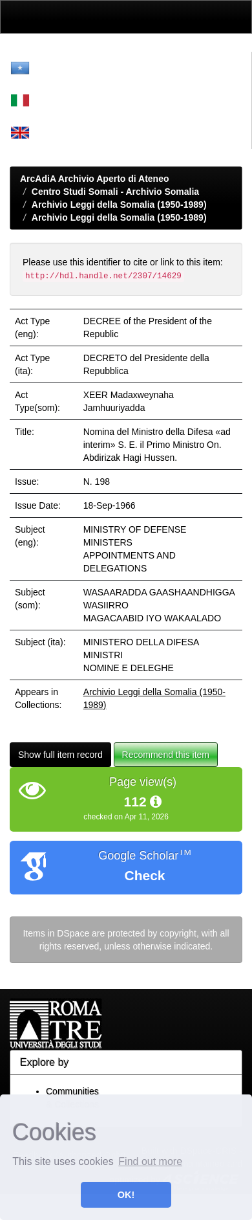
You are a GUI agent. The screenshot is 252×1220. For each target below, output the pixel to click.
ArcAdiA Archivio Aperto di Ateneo (94, 178)
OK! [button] (126, 1195)
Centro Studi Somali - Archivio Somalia (115, 191)
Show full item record (60, 754)
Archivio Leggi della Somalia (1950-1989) (119, 204)
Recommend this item (165, 754)
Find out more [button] (150, 1161)
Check (144, 875)
